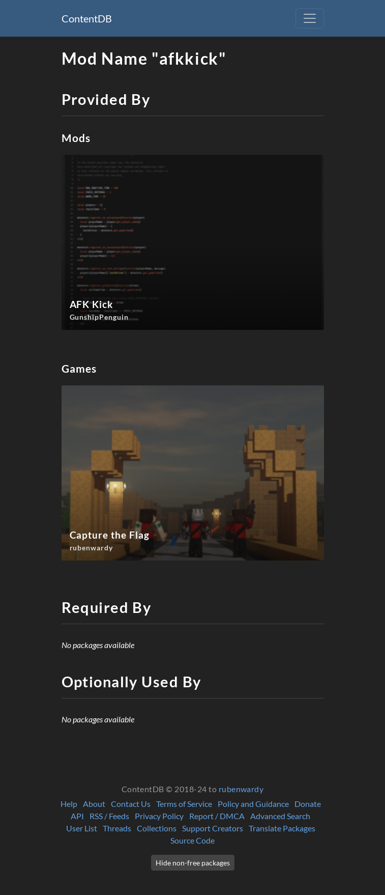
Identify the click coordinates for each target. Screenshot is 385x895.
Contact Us (131, 803)
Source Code (192, 840)
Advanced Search (280, 816)
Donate (307, 803)
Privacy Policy (159, 816)
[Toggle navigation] (309, 18)
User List (81, 828)
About (94, 803)
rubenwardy (241, 789)
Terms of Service (184, 803)
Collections (156, 828)
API (77, 816)
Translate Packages (282, 828)
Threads (117, 828)
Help (69, 803)
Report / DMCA (217, 816)
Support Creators (212, 828)
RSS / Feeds (109, 816)
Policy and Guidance (253, 803)
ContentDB (87, 18)
